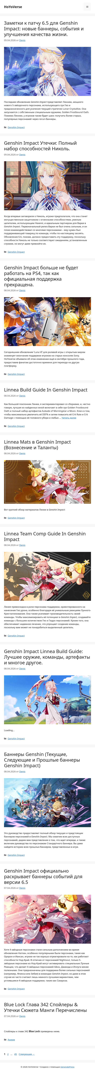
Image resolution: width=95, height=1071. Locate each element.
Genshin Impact (16, 127)
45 (15, 1054)
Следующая (27, 1054)
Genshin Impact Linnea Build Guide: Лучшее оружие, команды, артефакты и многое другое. (47, 657)
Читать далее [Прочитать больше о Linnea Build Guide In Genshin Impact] (69, 417)
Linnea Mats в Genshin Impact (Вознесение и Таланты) (37, 445)
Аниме (11, 1039)
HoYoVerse (13, 6)
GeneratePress (67, 1066)
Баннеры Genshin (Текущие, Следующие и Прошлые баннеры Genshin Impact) (42, 760)
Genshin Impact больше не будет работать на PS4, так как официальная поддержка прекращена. (41, 276)
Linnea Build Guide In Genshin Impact (45, 390)
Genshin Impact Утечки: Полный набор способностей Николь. (40, 146)
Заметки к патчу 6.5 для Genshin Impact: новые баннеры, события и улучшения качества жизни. (44, 28)
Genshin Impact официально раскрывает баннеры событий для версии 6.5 (43, 876)
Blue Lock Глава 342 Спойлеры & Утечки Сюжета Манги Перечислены (45, 1007)
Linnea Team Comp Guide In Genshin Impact (45, 536)
